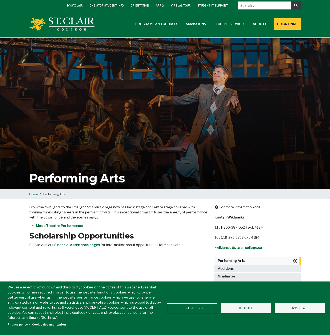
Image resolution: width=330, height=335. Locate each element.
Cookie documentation (49, 324)
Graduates (227, 276)
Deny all (246, 308)
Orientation (139, 5)
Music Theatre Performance (59, 226)
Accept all (299, 308)
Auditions (226, 269)
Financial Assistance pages (77, 245)
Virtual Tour (181, 5)
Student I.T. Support (212, 5)
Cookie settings (192, 308)
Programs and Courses (156, 24)
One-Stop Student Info (106, 5)
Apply (160, 5)
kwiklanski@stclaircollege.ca (238, 248)
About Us (261, 24)
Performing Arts (231, 261)
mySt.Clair (75, 5)
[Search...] (264, 5)
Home (33, 194)
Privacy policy (18, 324)
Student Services (229, 24)
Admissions (196, 24)
